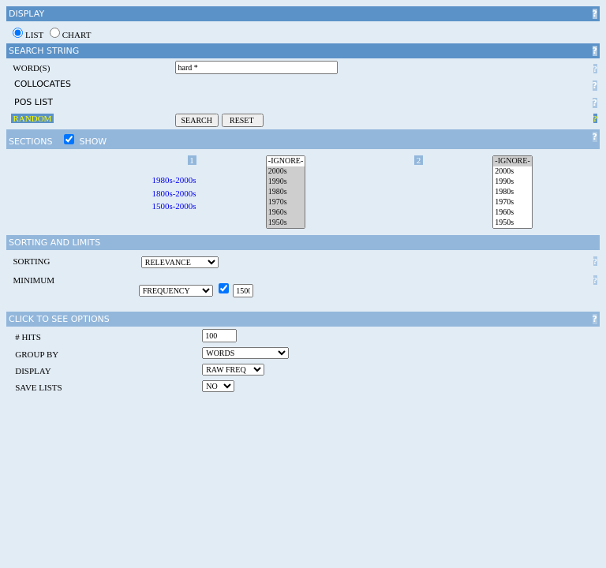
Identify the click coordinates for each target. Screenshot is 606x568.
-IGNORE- (286, 161)
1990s (286, 182)
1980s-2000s (174, 180)
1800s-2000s (174, 193)
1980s (286, 192)
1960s (286, 212)
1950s (286, 223)
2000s (286, 171)
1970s (286, 202)
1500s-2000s (174, 206)
